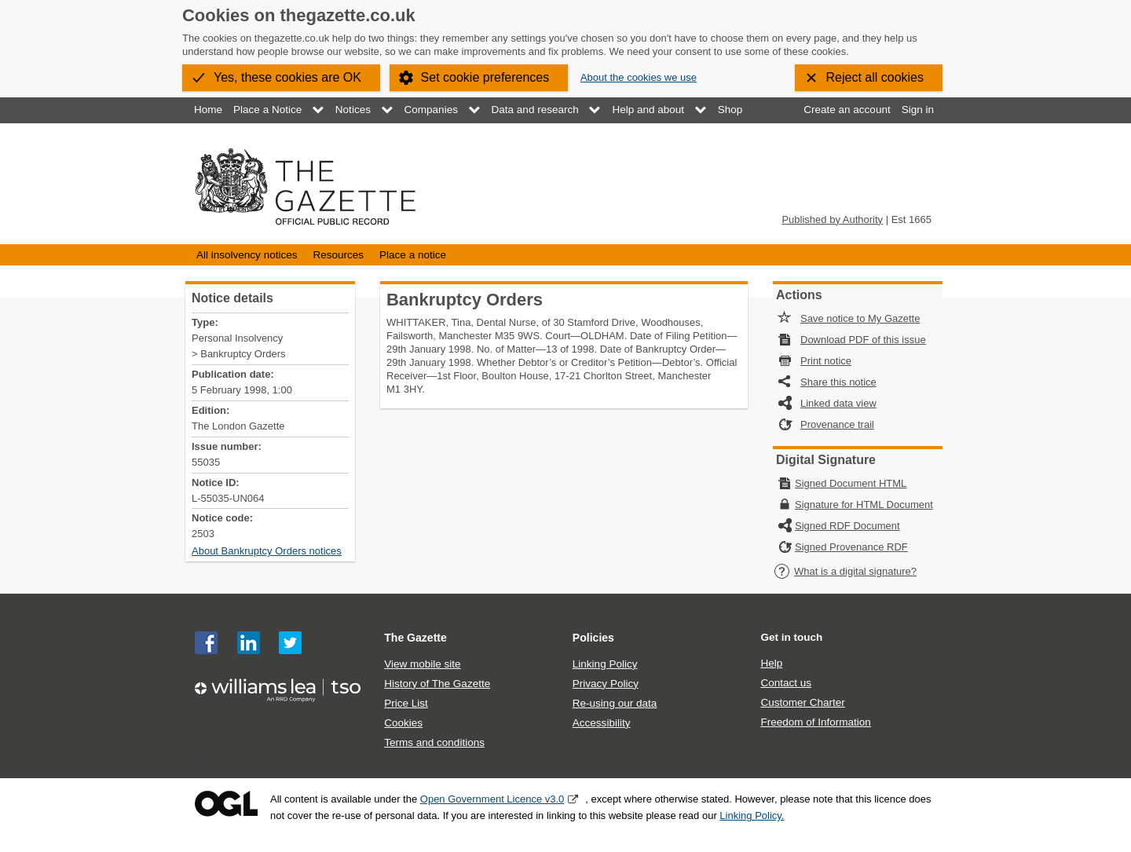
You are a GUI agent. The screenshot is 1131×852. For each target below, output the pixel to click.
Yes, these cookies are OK (287, 77)
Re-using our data (615, 703)
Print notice (825, 361)
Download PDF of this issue (863, 340)
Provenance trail (837, 424)
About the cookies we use (638, 77)
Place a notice (412, 255)
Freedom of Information (815, 722)
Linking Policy (605, 664)
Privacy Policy (606, 683)
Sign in (918, 109)
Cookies (403, 723)
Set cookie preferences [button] (485, 77)
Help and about (648, 109)
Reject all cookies (875, 77)
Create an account (846, 109)
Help (771, 663)
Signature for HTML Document (864, 504)
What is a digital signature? (845, 571)
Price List (406, 703)
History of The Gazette (437, 683)
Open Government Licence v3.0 (492, 799)
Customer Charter (802, 702)
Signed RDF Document (847, 526)
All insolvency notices (246, 255)
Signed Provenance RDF (851, 547)
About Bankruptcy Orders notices (267, 551)
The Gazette (415, 637)
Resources (338, 255)
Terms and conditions (434, 742)
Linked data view (838, 403)
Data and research (535, 109)
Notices (353, 109)
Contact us (785, 683)
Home (208, 109)
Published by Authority (832, 219)
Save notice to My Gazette (860, 318)
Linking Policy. (751, 815)
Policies (593, 637)
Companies (431, 109)
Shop (730, 109)
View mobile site (422, 664)
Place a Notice (267, 109)
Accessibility (602, 723)
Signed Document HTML (850, 483)
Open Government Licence (226, 804)
